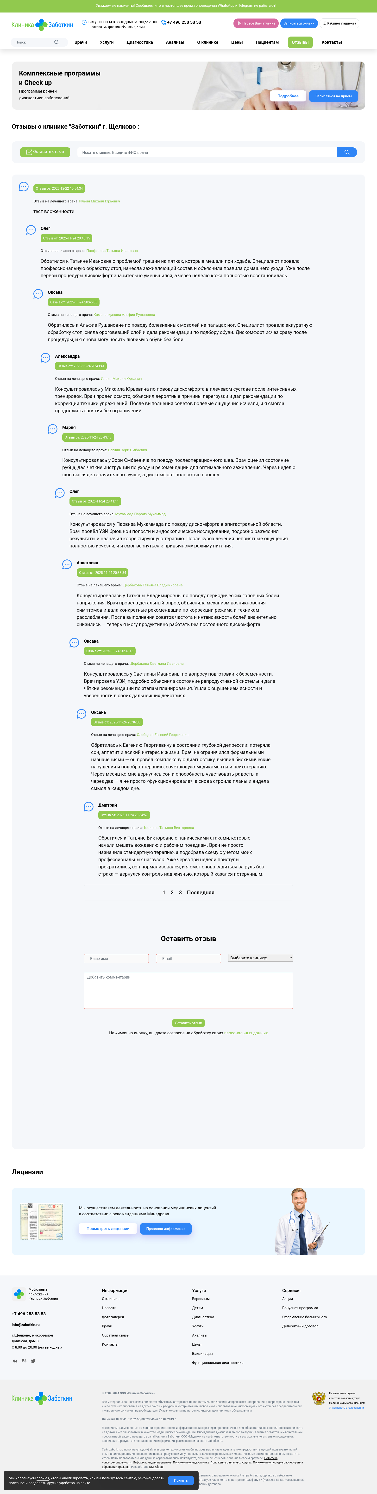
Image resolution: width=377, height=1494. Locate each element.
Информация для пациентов (152, 1462)
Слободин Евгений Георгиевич (162, 735)
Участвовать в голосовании (346, 1407)
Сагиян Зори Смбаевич (127, 450)
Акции (287, 1299)
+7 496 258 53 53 (181, 22)
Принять (181, 1480)
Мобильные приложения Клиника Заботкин (43, 1294)
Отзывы (300, 42)
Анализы (175, 42)
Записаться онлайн (299, 23)
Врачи (81, 42)
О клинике (207, 42)
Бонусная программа (300, 1308)
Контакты (332, 42)
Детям (197, 1308)
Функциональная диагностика (217, 1363)
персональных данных (246, 1032)
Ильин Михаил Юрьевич (99, 201)
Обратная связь (115, 1335)
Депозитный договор (300, 1326)
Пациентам (267, 42)
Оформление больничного (304, 1317)
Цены (237, 42)
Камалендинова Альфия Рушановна (124, 315)
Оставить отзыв (188, 1023)
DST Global (156, 1467)
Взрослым (201, 1299)
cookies (43, 1478)
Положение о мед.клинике (191, 1462)
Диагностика (140, 42)
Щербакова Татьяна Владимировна (152, 585)
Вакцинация (202, 1353)
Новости (109, 1308)
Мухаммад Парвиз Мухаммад (140, 514)
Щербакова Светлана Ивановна (157, 663)
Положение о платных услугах (231, 1462)
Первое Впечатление (256, 23)
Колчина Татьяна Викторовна (169, 828)
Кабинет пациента (339, 23)
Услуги (106, 42)
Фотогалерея (113, 1317)
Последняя (201, 893)
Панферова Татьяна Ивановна (112, 251)
